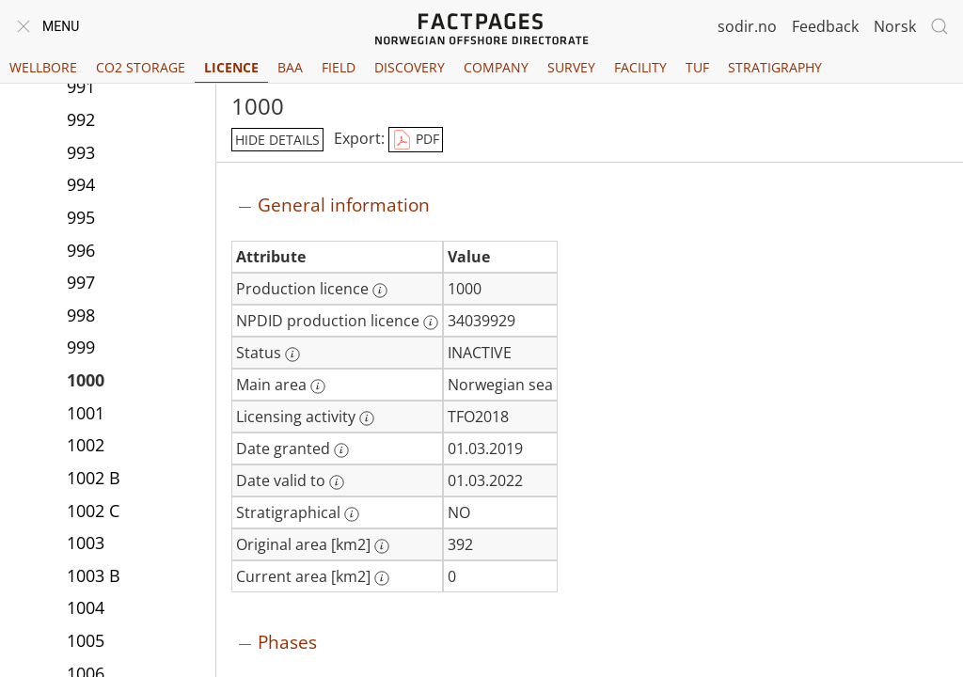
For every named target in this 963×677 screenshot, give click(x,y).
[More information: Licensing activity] (366, 418)
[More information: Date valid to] (336, 482)
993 (81, 152)
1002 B (93, 477)
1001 (85, 412)
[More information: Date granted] (341, 450)
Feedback (825, 26)
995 (81, 217)
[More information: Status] (292, 354)
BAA (290, 67)
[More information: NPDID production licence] (430, 322)
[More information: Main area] (317, 386)
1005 (85, 640)
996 (81, 250)
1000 (85, 380)
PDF (415, 140)
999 (81, 347)
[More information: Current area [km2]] (381, 578)
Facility (640, 67)
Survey (571, 67)
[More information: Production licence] (379, 290)
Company (496, 67)
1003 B (93, 575)
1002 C (93, 510)
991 (81, 86)
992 (81, 119)
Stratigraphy (775, 67)
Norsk (895, 26)
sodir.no (747, 26)
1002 (85, 444)
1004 (85, 607)
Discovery (409, 67)
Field (338, 67)
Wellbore (43, 67)
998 (81, 315)
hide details (277, 140)
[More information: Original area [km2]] (381, 546)
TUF (697, 67)
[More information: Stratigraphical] (351, 514)
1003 (85, 542)
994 (81, 184)
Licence (231, 67)
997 (81, 282)
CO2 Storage (140, 67)
